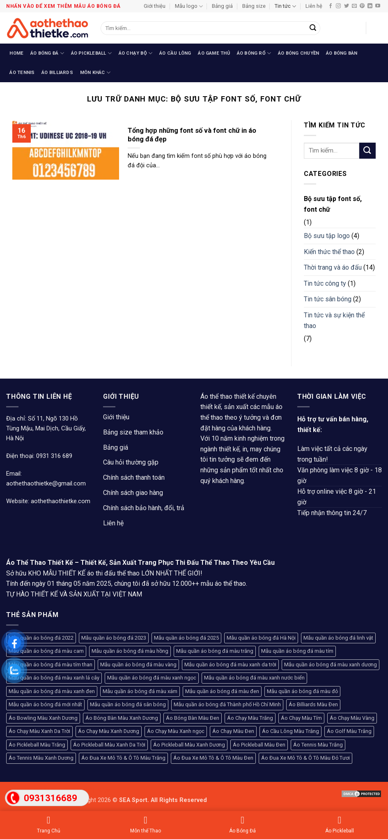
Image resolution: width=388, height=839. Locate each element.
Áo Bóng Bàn (341, 53)
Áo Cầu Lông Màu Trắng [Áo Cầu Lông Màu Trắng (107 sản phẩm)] (290, 731)
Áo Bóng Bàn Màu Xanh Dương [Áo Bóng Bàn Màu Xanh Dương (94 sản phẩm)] (121, 718)
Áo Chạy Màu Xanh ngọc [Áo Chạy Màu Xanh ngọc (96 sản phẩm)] (175, 731)
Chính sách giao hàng (133, 493)
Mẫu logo (189, 6)
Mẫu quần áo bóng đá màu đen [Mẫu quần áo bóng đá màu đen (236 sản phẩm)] (222, 691)
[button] (355, 28)
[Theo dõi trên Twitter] (346, 6)
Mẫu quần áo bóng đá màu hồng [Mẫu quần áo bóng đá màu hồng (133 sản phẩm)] (130, 651)
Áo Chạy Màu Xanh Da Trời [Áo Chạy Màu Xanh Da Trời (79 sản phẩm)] (39, 731)
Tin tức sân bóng (327, 299)
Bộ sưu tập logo (327, 236)
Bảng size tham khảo (133, 432)
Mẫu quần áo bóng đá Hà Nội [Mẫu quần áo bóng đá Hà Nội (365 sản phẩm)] (261, 638)
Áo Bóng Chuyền (298, 53)
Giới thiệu (154, 6)
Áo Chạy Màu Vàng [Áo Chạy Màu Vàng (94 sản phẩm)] (352, 718)
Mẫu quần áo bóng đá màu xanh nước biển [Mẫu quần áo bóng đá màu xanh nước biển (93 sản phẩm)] (254, 678)
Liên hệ (313, 6)
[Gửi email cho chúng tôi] (354, 6)
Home (16, 53)
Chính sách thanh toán (134, 477)
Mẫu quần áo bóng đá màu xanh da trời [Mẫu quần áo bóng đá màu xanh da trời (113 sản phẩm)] (230, 664)
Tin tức (285, 6)
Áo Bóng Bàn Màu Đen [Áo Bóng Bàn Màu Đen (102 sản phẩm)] (192, 718)
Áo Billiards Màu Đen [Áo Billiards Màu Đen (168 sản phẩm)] (313, 704)
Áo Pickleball (91, 53)
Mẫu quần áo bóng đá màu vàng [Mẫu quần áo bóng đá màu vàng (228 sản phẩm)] (138, 664)
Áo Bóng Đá (47, 53)
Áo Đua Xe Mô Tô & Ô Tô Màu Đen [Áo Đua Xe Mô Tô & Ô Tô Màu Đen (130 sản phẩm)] (213, 758)
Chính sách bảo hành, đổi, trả (143, 508)
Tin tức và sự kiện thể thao (334, 320)
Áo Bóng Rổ (254, 53)
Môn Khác (95, 72)
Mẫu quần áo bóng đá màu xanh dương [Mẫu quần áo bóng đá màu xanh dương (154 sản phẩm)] (330, 664)
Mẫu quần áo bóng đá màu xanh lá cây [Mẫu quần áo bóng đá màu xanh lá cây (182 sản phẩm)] (54, 678)
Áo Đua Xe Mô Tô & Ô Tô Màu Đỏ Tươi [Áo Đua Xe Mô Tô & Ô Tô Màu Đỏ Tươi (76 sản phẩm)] (305, 758)
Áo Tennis (21, 72)
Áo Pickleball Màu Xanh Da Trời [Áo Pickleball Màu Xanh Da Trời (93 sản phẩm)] (109, 745)
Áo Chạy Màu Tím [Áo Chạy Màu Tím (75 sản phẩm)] (301, 718)
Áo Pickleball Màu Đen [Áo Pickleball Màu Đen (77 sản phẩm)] (259, 745)
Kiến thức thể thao (329, 252)
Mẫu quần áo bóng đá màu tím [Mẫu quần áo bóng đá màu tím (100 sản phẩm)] (297, 651)
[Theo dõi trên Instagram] (338, 6)
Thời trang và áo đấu (333, 267)
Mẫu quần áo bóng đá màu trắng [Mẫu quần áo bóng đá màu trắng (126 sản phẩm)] (214, 651)
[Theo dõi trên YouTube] (377, 6)
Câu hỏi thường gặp (130, 462)
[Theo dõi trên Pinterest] (362, 6)
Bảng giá (222, 6)
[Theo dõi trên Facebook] (330, 6)
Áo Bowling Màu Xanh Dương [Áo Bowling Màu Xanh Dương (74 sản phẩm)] (43, 718)
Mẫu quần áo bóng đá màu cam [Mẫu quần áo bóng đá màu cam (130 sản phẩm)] (46, 651)
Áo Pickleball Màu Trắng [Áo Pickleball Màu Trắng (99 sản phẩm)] (37, 745)
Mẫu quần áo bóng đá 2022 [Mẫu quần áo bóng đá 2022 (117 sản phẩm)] (41, 638)
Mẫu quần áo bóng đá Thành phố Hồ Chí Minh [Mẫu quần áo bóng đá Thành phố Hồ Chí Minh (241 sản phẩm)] (227, 704)
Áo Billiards (57, 72)
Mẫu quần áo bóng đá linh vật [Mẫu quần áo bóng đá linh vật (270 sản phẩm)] (338, 638)
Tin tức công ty (325, 283)
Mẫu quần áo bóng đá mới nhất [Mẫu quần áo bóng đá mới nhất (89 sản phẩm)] (45, 704)
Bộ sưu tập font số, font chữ (333, 204)
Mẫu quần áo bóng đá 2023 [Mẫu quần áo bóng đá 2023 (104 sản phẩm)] (113, 638)
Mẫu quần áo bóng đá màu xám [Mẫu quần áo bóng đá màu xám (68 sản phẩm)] (140, 691)
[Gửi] (313, 28)
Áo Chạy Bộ (136, 53)
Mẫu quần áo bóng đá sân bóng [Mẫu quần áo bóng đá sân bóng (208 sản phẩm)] (128, 704)
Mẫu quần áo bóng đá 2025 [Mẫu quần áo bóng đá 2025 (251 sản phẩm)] (186, 638)
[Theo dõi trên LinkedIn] (369, 6)
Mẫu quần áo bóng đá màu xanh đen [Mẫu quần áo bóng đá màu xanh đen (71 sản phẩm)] (52, 691)
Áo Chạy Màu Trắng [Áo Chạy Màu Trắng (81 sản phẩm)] (250, 718)
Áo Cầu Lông (175, 53)
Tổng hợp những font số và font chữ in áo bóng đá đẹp (192, 135)
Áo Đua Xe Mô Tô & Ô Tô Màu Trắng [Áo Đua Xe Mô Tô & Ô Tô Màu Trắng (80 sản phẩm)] (123, 758)
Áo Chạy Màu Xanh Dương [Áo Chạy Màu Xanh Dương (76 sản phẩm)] (108, 731)
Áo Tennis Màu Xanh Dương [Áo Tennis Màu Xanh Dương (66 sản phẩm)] (41, 758)
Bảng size (254, 6)
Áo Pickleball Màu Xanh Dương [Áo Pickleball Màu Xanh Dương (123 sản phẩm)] (189, 745)
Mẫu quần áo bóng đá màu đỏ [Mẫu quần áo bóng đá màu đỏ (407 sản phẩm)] (302, 691)
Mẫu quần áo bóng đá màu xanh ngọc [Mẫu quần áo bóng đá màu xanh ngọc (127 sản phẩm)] (151, 678)
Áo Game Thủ (214, 53)
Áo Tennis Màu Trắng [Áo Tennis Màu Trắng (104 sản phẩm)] (318, 745)
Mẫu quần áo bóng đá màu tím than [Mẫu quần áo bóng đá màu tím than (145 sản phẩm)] (50, 664)
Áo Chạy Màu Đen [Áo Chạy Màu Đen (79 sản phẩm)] (233, 731)
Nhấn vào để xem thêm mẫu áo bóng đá (63, 6)
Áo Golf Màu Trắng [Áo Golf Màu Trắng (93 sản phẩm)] (349, 731)
